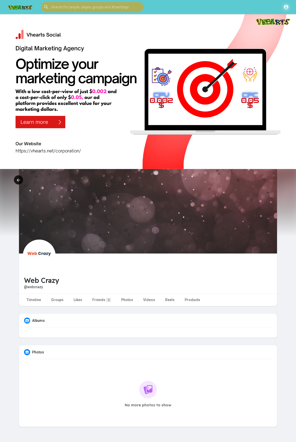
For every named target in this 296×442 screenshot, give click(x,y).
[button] (92, 7)
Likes (78, 300)
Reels (170, 300)
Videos (149, 300)
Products (192, 300)
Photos (127, 300)
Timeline (34, 300)
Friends (101, 300)
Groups (57, 300)
